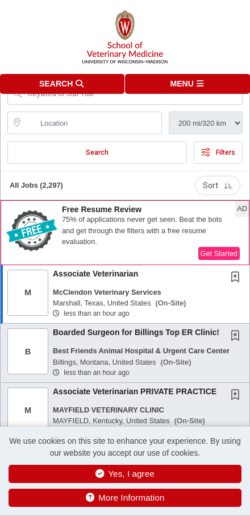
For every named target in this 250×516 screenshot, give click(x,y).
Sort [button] (218, 185)
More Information (125, 497)
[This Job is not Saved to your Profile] (237, 278)
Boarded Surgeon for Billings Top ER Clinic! (136, 332)
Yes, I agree (125, 473)
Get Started (219, 253)
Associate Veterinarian (95, 273)
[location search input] (92, 123)
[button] (187, 84)
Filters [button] (218, 152)
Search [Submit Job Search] (97, 152)
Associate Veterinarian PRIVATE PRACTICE (134, 391)
